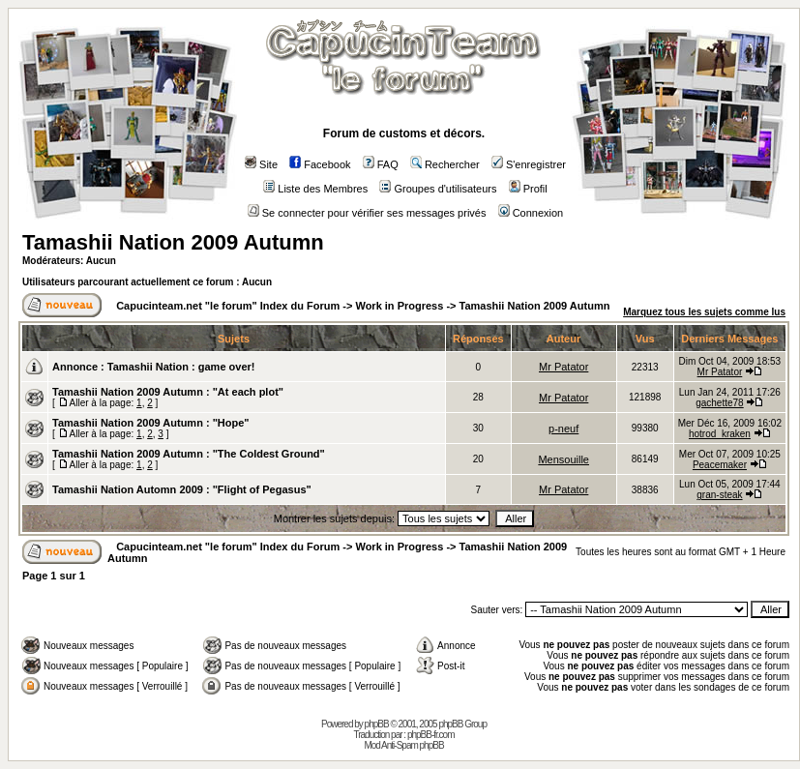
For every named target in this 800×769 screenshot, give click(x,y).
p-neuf (563, 428)
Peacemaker (720, 464)
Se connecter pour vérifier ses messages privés (367, 213)
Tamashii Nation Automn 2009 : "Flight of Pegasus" (181, 489)
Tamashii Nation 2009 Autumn (173, 242)
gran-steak (719, 494)
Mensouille (563, 459)
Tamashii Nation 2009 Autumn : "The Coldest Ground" (188, 453)
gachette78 (720, 403)
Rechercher (445, 164)
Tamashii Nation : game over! (181, 366)
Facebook (319, 164)
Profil (528, 188)
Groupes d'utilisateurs (437, 188)
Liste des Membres (315, 188)
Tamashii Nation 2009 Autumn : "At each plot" (167, 392)
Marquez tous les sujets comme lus (704, 312)
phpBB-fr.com (431, 734)
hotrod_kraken (720, 434)
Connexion (531, 213)
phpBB (377, 724)
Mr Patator (563, 366)
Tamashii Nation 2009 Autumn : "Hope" (151, 423)
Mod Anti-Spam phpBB (403, 745)
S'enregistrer (528, 164)
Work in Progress (399, 305)
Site (261, 164)
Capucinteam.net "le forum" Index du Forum (228, 305)
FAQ (381, 164)
